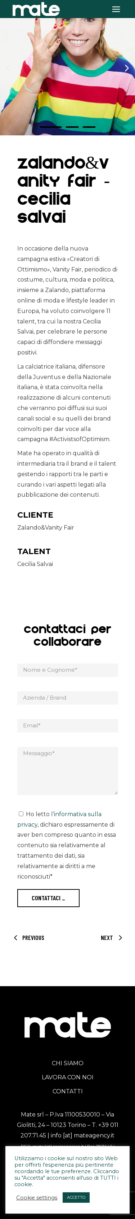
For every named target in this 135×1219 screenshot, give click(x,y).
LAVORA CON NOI (68, 1077)
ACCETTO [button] (76, 1197)
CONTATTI (68, 1091)
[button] (8, 67)
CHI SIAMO (68, 1063)
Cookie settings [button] (36, 1197)
